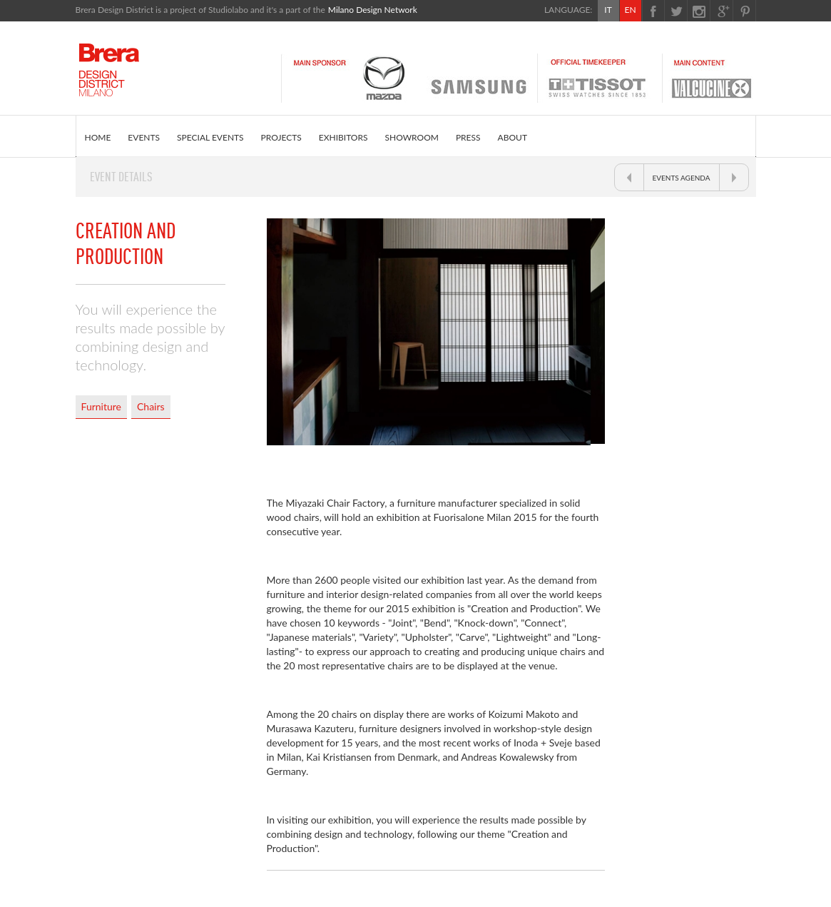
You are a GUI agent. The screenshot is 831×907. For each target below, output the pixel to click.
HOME (98, 137)
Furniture (101, 406)
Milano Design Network (372, 9)
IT (607, 9)
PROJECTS (281, 137)
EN (630, 9)
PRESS (468, 137)
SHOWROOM (412, 137)
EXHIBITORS (343, 137)
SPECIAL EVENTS (210, 137)
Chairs (151, 406)
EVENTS (144, 137)
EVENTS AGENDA (681, 177)
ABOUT (512, 137)
